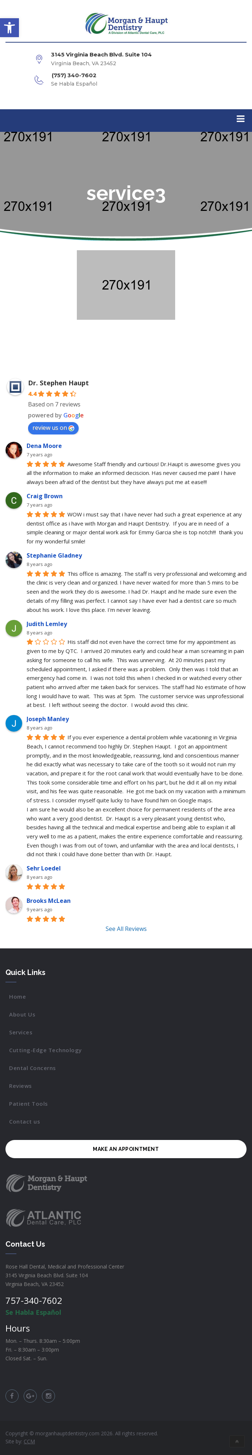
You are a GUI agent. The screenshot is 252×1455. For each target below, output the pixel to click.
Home (17, 996)
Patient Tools (28, 1103)
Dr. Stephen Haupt (58, 382)
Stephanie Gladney (54, 555)
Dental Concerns (32, 1067)
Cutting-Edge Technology (45, 1050)
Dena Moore (44, 446)
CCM (29, 1441)
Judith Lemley (47, 624)
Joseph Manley (48, 719)
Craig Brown (45, 496)
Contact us (24, 1121)
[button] (9, 27)
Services (20, 1032)
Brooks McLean (49, 901)
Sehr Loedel (44, 868)
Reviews (20, 1085)
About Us (22, 1014)
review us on (53, 428)
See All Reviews (126, 929)
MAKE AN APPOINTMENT (126, 1149)
